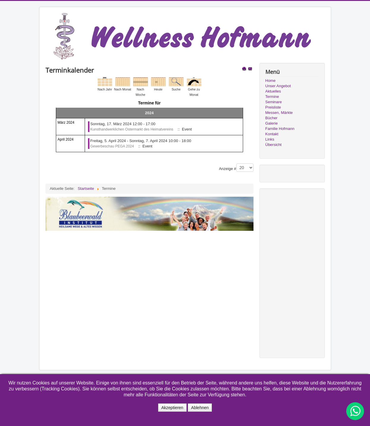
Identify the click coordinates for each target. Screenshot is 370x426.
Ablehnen (200, 407)
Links (269, 139)
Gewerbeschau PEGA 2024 (112, 146)
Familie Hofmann (280, 128)
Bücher (271, 118)
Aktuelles (273, 91)
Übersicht (273, 144)
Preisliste (273, 107)
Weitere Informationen (183, 414)
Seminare (273, 102)
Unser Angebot (278, 86)
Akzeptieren (172, 407)
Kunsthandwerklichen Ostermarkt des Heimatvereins (131, 129)
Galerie (271, 123)
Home (270, 80)
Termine (272, 96)
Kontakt (271, 134)
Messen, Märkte (279, 112)
